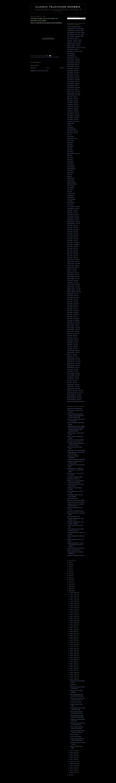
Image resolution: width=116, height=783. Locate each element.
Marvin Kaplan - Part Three (73, 327)
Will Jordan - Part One (72, 299)
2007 (70, 775)
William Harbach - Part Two (73, 290)
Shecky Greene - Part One (73, 284)
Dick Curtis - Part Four (72, 255)
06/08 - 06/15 (73, 655)
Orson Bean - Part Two (72, 119)
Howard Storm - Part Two (73, 386)
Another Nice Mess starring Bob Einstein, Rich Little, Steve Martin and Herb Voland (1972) (75, 415)
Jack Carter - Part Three (73, 235)
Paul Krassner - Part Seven (73, 87)
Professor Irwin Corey (72, 138)
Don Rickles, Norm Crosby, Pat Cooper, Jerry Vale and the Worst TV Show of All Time (75, 443)
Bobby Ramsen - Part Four (73, 363)
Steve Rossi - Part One (72, 369)
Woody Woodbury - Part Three (74, 397)
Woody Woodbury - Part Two (74, 396)
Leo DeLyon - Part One (72, 280)
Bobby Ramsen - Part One (73, 358)
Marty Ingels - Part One (72, 293)
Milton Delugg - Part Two (73, 278)
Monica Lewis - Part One (73, 331)
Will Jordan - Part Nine (72, 314)
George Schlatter (71, 182)
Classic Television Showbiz (58, 7)
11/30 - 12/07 (73, 601)
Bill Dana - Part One (72, 269)
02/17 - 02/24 (73, 759)
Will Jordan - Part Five (72, 307)
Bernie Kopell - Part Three (73, 62)
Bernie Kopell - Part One (73, 66)
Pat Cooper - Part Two (72, 248)
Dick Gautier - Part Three (73, 72)
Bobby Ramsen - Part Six (73, 367)
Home (47, 67)
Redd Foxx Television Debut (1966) (75, 500)
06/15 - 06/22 (73, 653)
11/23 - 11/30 (73, 603)
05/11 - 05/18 (73, 664)
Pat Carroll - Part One (72, 225)
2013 (70, 579)
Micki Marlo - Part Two (72, 344)
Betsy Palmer (70, 172)
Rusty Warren (70, 195)
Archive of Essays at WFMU (74, 26)
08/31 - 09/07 (73, 629)
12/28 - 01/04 (73, 592)
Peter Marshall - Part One (73, 350)
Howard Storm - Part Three (73, 388)
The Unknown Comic (72, 57)
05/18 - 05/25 (73, 661)
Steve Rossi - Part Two (72, 371)
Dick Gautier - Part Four (73, 74)
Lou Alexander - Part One (73, 206)
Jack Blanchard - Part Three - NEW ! (76, 32)
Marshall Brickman (71, 129)
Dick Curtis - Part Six (72, 96)
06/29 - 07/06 (73, 648)
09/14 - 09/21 (73, 625)
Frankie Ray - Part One (72, 106)
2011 (70, 584)
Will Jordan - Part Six (72, 308)
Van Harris (69, 148)
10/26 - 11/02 (73, 612)
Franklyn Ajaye (70, 123)
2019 (70, 566)
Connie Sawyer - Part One (73, 373)
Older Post (62, 67)
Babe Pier (69, 176)
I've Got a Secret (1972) (75, 702)
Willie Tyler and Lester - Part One (75, 390)
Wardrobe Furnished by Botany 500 (75, 555)
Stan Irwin (69, 155)
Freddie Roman (71, 178)
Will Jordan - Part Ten (72, 316)
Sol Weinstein (70, 197)
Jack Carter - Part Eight (72, 244)
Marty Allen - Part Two (72, 212)
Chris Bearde (70, 127)
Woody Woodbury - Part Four (74, 399)
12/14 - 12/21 (73, 596)
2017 (70, 571)
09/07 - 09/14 (73, 627)
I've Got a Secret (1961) (75, 736)
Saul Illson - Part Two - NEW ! (74, 42)
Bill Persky (69, 174)
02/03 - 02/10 (73, 763)
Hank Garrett (70, 146)
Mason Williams (71, 202)
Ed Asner (69, 125)
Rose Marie (70, 159)
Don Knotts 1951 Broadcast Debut (75, 440)
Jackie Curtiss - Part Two (73, 261)
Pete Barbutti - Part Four (73, 219)
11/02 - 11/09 (73, 609)
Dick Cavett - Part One (72, 131)
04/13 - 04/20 (73, 672)
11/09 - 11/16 (73, 607)
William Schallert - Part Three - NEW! (76, 47)
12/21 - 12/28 (73, 594)
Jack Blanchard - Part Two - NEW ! (75, 30)
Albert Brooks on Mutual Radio (74, 408)
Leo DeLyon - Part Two (72, 282)
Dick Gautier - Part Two (72, 70)
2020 (70, 564)
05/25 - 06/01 (73, 659)
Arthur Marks (70, 161)
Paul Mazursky (70, 165)
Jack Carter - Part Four (72, 237)
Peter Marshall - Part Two (73, 352)
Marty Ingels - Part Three (73, 297)
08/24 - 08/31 (73, 631)
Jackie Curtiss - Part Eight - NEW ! (75, 36)
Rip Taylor (69, 191)
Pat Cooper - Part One (72, 246)
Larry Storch (70, 189)
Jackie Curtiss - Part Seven (73, 91)
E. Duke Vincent (71, 193)
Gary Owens (70, 170)
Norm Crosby (70, 140)
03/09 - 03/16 (73, 752)
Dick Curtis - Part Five (72, 257)
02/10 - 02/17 (73, 761)
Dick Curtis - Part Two (72, 252)
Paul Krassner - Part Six (73, 85)
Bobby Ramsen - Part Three (74, 361)
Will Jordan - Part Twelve (73, 320)
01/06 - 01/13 (73, 772)
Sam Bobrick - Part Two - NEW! (74, 51)
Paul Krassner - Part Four (73, 81)
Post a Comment (35, 65)
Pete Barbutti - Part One (73, 214)
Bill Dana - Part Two (72, 271)
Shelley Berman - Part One (73, 221)
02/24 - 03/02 (73, 757)
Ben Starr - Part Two (72, 382)
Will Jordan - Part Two (72, 301)
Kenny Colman (70, 136)
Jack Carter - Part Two (72, 233)
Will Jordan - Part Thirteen (73, 322)
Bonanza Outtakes (74, 734)
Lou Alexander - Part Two (73, 208)
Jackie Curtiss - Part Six (73, 89)
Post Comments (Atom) (42, 70)
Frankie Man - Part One (73, 339)
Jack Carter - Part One (72, 231)
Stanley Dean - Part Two (73, 274)
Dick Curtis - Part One (72, 250)
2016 (70, 573)
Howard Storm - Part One (73, 384)
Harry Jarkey (70, 157)
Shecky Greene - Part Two (73, 286)
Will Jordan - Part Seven (73, 310)
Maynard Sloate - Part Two (73, 153)
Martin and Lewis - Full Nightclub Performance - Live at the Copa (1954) (75, 470)
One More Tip (73, 684)
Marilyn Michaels (71, 168)
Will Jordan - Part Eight (72, 312)
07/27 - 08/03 (73, 640)
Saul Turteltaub (70, 53)
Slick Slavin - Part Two (72, 100)
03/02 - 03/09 (73, 755)
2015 (70, 575)
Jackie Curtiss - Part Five (73, 265)
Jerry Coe (69, 134)
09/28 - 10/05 (73, 620)
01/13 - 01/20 (73, 770)
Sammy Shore (70, 185)
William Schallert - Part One (74, 43)
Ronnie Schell (70, 180)
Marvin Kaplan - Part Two (73, 325)
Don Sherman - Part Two (73, 378)
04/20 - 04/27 (73, 670)
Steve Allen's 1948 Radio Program (75, 511)
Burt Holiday (70, 151)
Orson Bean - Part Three (73, 121)
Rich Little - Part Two (72, 337)
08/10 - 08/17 (73, 635)
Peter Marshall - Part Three (73, 95)
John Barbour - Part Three (73, 115)
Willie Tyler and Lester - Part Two (75, 392)
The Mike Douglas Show (52, 57)
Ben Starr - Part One (72, 380)
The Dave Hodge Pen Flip (73, 516)
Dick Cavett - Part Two (72, 132)
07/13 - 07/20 (73, 644)
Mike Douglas (41, 57)
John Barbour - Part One (73, 112)
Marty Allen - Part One (72, 210)
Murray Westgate (71, 199)
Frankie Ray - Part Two (72, 108)
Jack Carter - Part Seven (73, 242)
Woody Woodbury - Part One (74, 394)
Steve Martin (70, 163)
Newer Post (33, 67)
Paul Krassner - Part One (73, 76)
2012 (70, 582)
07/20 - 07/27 (73, 642)
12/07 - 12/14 (73, 599)
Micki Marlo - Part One (72, 343)
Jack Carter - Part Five (72, 238)
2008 (70, 590)
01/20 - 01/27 (73, 768)
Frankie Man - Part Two (72, 341)
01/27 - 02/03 (73, 765)
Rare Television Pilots (72, 498)
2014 (70, 577)
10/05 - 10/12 (73, 618)
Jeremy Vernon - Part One (73, 59)
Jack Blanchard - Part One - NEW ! (75, 28)
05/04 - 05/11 (73, 666)
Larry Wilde (70, 201)
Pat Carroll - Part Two (72, 227)
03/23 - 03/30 (73, 679)
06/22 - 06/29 (73, 651)
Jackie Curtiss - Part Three (73, 263)
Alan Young (70, 204)
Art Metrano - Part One (72, 102)
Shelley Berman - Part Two (73, 223)
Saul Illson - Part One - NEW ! (74, 40)
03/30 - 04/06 (73, 677)
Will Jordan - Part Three (73, 303)
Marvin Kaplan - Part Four (73, 329)
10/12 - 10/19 (73, 616)
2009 (70, 588)
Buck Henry (70, 149)
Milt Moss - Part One (72, 354)
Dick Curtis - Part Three (73, 254)
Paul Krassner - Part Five (73, 83)
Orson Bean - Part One (72, 117)
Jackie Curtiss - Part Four (73, 267)
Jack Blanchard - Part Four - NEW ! (75, 34)
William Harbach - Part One (73, 288)
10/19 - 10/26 (73, 614)
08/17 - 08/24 (73, 633)
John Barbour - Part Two (73, 113)
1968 (36, 57)
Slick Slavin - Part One (72, 98)
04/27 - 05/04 (73, 668)
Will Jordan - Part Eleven (73, 318)
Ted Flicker (69, 144)
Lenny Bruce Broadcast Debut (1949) (76, 459)
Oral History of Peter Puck (73, 478)
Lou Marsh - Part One (72, 346)
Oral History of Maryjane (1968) (74, 477)
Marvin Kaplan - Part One (73, 324)
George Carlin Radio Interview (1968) (76, 450)
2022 (70, 562)
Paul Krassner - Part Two (73, 78)
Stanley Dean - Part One (73, 272)
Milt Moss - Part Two (72, 356)
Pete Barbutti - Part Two (73, 216)
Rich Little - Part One (72, 335)
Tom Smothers (70, 187)
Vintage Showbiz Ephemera (74, 550)
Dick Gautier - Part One (72, 68)
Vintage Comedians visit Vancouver (75, 548)
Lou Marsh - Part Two (72, 348)
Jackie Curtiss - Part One (73, 259)
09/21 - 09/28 (73, 622)
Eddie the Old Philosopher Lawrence (76, 401)
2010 (70, 586)
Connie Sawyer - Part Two (73, 375)
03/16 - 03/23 (73, 750)
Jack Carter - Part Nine (72, 110)
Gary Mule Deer (71, 55)
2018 (70, 569)
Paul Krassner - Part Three (73, 79)
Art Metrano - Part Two (72, 104)
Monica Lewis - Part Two (73, 333)
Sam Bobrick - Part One (73, 49)
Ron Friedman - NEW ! (72, 38)
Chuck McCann (71, 166)
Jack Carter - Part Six (72, 240)
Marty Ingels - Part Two (72, 295)
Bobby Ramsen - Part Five (73, 365)
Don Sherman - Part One (73, 377)
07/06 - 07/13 (73, 646)
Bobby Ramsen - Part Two (73, 360)
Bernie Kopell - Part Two (73, 64)
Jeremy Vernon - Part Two (73, 60)
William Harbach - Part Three (74, 291)
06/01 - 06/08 (73, 657)
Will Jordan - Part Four (72, 305)
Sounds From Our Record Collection (76, 502)
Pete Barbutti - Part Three (73, 218)
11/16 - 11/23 (73, 605)
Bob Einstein (70, 142)
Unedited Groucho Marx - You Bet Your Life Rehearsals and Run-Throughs (75, 544)
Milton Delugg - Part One (73, 276)
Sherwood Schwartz (72, 184)
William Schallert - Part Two (73, 45)
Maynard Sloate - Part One (73, 93)
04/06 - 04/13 (73, 674)
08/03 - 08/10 (73, 638)
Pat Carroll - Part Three (72, 229)
